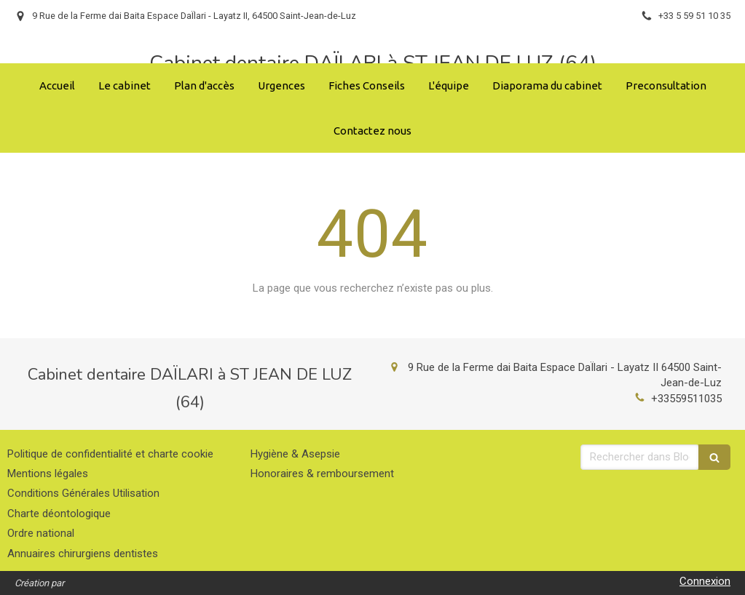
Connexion (704, 581)
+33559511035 (686, 398)
